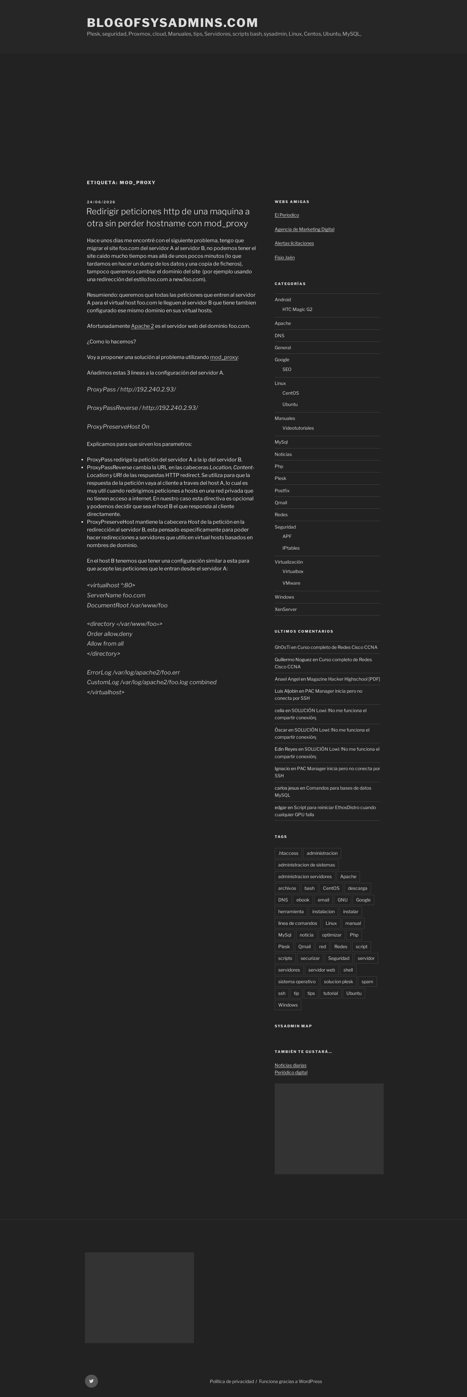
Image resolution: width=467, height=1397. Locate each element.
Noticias (283, 454)
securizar (310, 958)
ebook (302, 899)
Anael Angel (287, 679)
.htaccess (288, 853)
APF (287, 536)
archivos (287, 888)
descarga (357, 888)
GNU (343, 899)
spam (367, 981)
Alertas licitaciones (294, 243)
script (361, 946)
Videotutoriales (298, 428)
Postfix (282, 490)
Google (282, 359)
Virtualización (289, 562)
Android (283, 299)
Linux (280, 383)
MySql (281, 442)
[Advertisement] (233, 102)
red (322, 946)
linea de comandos (297, 923)
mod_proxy (224, 357)
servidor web (321, 970)
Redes (281, 514)
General (283, 347)
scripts (285, 958)
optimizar (331, 934)
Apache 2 (142, 326)
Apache (283, 323)
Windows (284, 597)
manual (353, 923)
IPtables (291, 548)
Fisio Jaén (285, 257)
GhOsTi (282, 647)
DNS (279, 335)
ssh (281, 993)
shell (348, 970)
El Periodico (287, 215)
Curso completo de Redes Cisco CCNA (337, 647)
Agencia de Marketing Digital (304, 229)
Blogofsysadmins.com (173, 23)
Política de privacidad (232, 1381)
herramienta (291, 911)
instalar (350, 911)
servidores (289, 970)
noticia (307, 934)
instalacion (323, 911)
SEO (287, 369)
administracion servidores (305, 876)
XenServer (286, 609)
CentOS (290, 393)
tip (296, 993)
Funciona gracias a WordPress (290, 1381)
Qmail (281, 502)
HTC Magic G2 (297, 309)
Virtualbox (293, 571)
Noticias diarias (290, 1065)
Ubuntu (290, 404)
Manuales (285, 418)
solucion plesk (338, 981)
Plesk (280, 478)
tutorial (330, 993)
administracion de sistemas (306, 864)
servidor (366, 958)
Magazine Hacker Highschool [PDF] (343, 679)
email (323, 899)
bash (310, 888)
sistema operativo (297, 981)
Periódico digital (291, 1072)
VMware (291, 583)
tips (311, 993)
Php (279, 466)
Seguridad (285, 527)
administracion (322, 853)
